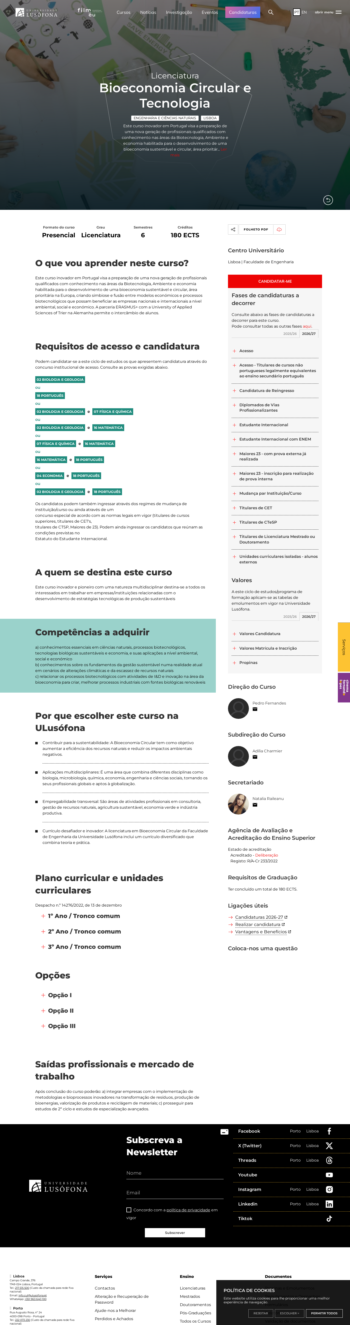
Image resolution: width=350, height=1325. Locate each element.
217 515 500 (22, 1288)
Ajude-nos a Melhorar (115, 1310)
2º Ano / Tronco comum (84, 931)
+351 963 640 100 (35, 1299)
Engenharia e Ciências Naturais (165, 118)
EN (304, 12)
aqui (307, 326)
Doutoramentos (195, 1304)
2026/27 (309, 333)
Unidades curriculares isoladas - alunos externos (278, 559)
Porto (295, 1131)
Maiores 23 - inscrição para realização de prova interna (276, 476)
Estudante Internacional (263, 425)
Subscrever (175, 1233)
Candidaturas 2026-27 (259, 917)
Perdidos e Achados (114, 1319)
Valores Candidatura (259, 633)
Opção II (61, 1010)
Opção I (60, 995)
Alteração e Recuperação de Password (122, 1299)
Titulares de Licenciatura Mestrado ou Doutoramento (277, 539)
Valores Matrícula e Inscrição (268, 648)
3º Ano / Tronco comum (84, 946)
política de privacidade (188, 1210)
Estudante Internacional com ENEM (275, 439)
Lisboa (210, 118)
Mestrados (190, 1296)
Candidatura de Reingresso (266, 390)
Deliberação (266, 855)
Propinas (248, 662)
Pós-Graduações (195, 1313)
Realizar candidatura (257, 924)
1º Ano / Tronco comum (84, 915)
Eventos (210, 12)
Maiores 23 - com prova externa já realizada (272, 456)
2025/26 (290, 333)
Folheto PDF (264, 229)
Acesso (246, 350)
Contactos (105, 1288)
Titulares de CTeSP (258, 522)
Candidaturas (243, 12)
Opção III (62, 1025)
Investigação (179, 12)
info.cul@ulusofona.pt (32, 1295)
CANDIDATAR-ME (275, 281)
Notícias (148, 12)
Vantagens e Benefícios (261, 931)
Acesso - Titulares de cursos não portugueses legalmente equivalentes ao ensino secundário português (277, 370)
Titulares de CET (255, 508)
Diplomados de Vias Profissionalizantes (259, 408)
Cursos (124, 12)
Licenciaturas (192, 1288)
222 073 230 (22, 1320)
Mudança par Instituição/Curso (270, 493)
